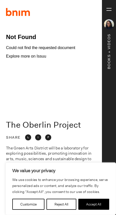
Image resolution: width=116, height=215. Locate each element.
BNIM (18, 12)
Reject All (61, 204)
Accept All (93, 204)
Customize (28, 204)
